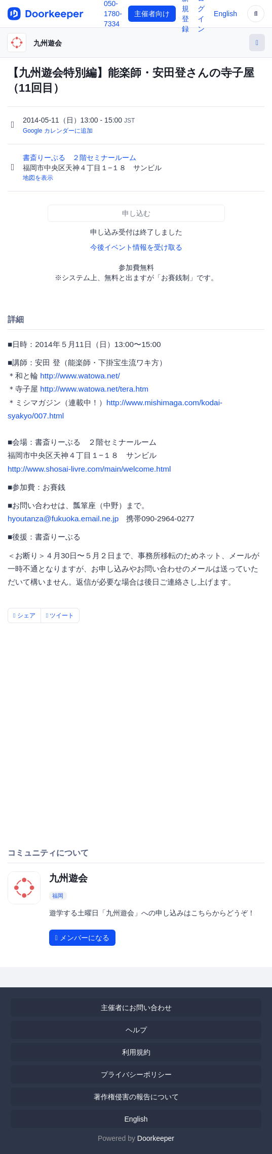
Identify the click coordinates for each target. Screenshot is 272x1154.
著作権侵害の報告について (136, 1097)
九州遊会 (47, 43)
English (225, 14)
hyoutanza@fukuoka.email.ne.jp (63, 518)
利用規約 (136, 1052)
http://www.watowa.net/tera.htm (94, 388)
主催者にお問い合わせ (136, 1008)
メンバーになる (82, 938)
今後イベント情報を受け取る (136, 247)
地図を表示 (38, 177)
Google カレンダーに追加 (58, 130)
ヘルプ (136, 1030)
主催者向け (152, 14)
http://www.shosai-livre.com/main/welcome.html (89, 469)
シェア (24, 615)
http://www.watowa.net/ (80, 375)
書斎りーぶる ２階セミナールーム (80, 157)
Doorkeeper (155, 1138)
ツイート (60, 615)
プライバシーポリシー (136, 1074)
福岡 (57, 896)
